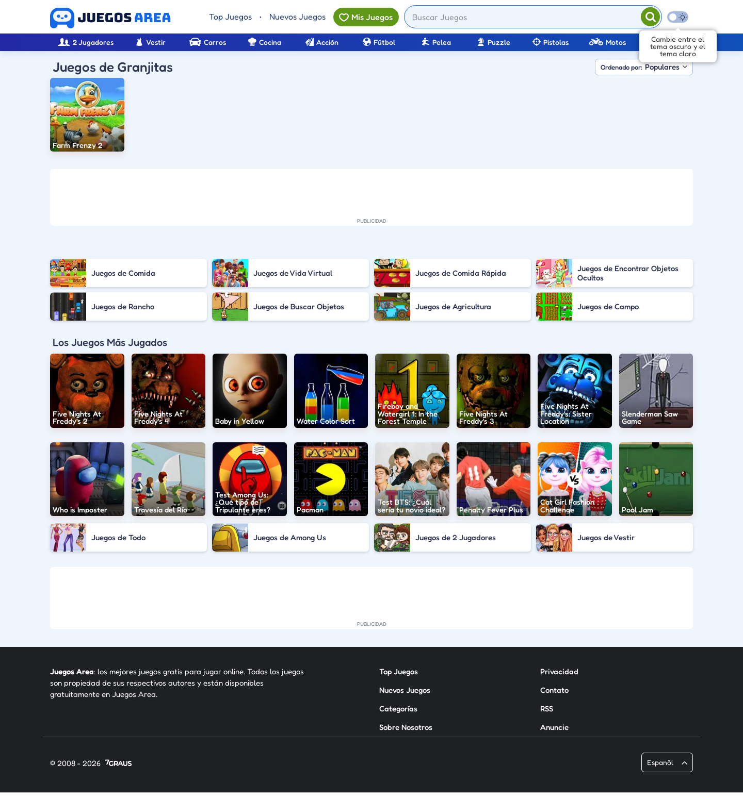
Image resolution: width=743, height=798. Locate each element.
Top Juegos (230, 16)
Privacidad (559, 671)
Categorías (398, 708)
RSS (546, 708)
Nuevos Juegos (297, 16)
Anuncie (554, 727)
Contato (554, 690)
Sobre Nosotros (405, 727)
